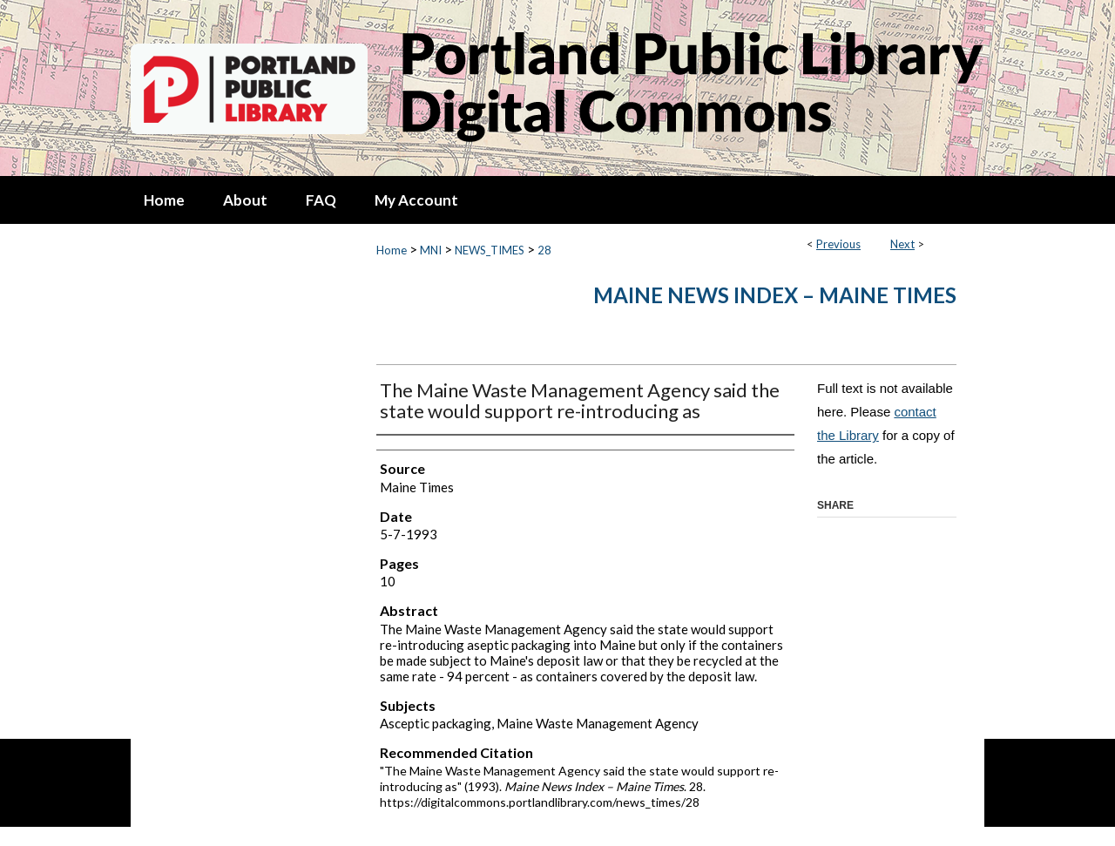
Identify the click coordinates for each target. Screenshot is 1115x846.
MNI (431, 250)
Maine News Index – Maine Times (774, 295)
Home (391, 250)
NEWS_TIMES (489, 250)
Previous (838, 244)
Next (902, 244)
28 (544, 250)
